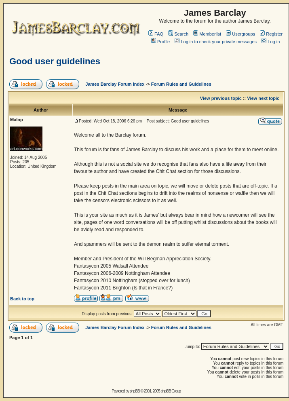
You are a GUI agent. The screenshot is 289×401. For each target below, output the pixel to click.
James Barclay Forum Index (114, 84)
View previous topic (221, 98)
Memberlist (207, 34)
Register (271, 34)
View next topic (263, 98)
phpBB (135, 391)
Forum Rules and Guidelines (181, 84)
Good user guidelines (54, 61)
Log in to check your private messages (216, 41)
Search (178, 34)
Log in (271, 41)
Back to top (22, 298)
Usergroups (240, 34)
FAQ (155, 34)
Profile (160, 41)
